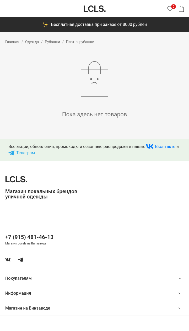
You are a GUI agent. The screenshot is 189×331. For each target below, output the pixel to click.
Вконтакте (165, 146)
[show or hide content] (184, 278)
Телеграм (25, 152)
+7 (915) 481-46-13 (29, 237)
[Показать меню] (8, 8)
